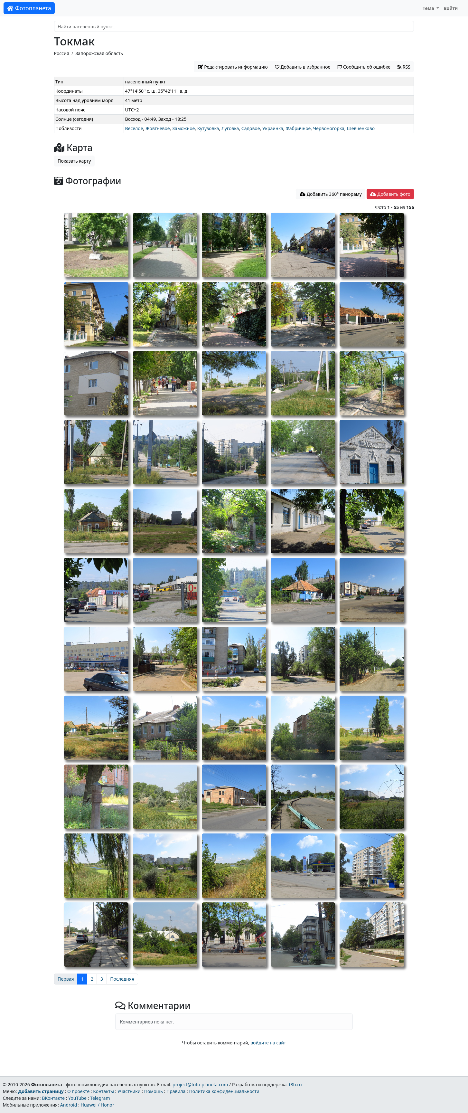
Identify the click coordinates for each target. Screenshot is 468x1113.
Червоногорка (328, 128)
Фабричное (298, 128)
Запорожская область (99, 53)
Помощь (153, 1091)
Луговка (230, 128)
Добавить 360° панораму (331, 194)
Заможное (183, 128)
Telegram (100, 1098)
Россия (61, 53)
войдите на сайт (268, 1043)
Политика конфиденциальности (224, 1091)
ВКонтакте (53, 1098)
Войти (451, 8)
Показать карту (74, 161)
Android (68, 1105)
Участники (129, 1091)
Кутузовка (208, 128)
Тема (429, 8)
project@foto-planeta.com (200, 1084)
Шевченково (361, 128)
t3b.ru (295, 1084)
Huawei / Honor (97, 1105)
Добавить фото (390, 194)
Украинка (272, 128)
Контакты (103, 1091)
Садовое (250, 128)
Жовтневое (157, 128)
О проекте (78, 1091)
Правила (175, 1091)
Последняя (122, 979)
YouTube (77, 1098)
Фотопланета (29, 8)
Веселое (134, 128)
